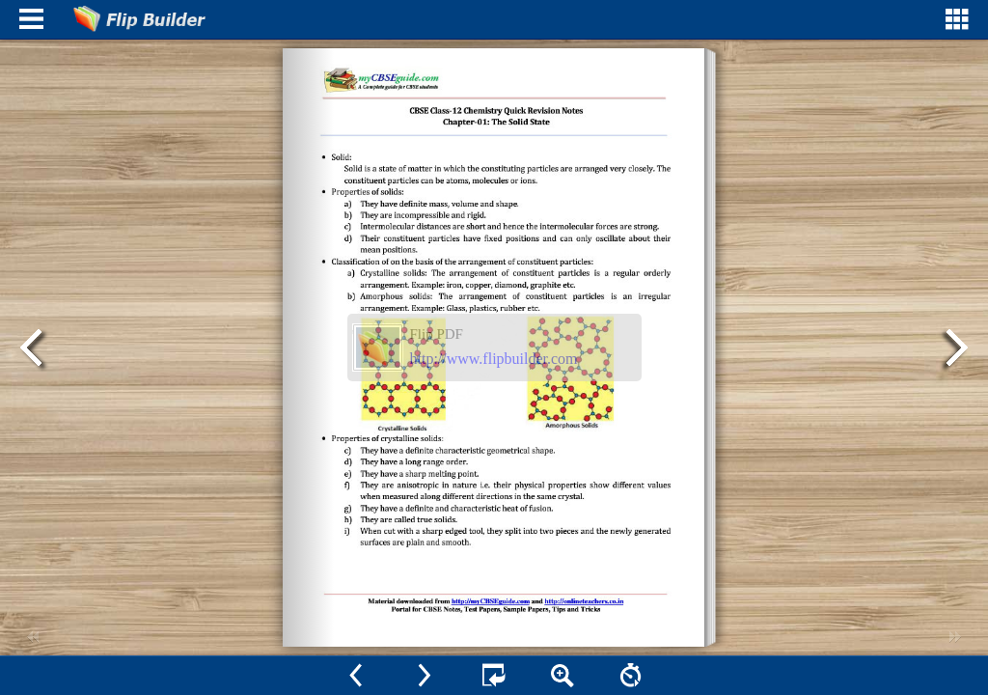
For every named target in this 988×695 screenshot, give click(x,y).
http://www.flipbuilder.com (494, 358)
